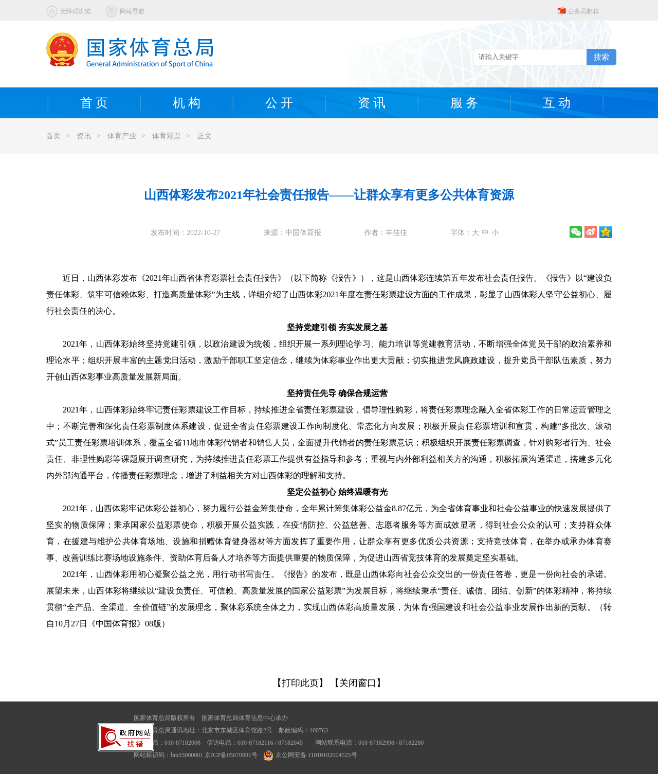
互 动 (557, 103)
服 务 (464, 103)
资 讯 (372, 103)
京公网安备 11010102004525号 (310, 755)
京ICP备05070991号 (231, 755)
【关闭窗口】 (358, 683)
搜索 (601, 56)
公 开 (279, 103)
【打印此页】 (300, 683)
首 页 (94, 103)
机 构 (186, 103)
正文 (204, 136)
